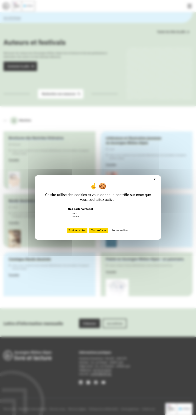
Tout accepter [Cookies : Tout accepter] (77, 230)
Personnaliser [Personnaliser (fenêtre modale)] (120, 230)
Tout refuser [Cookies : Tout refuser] (98, 230)
